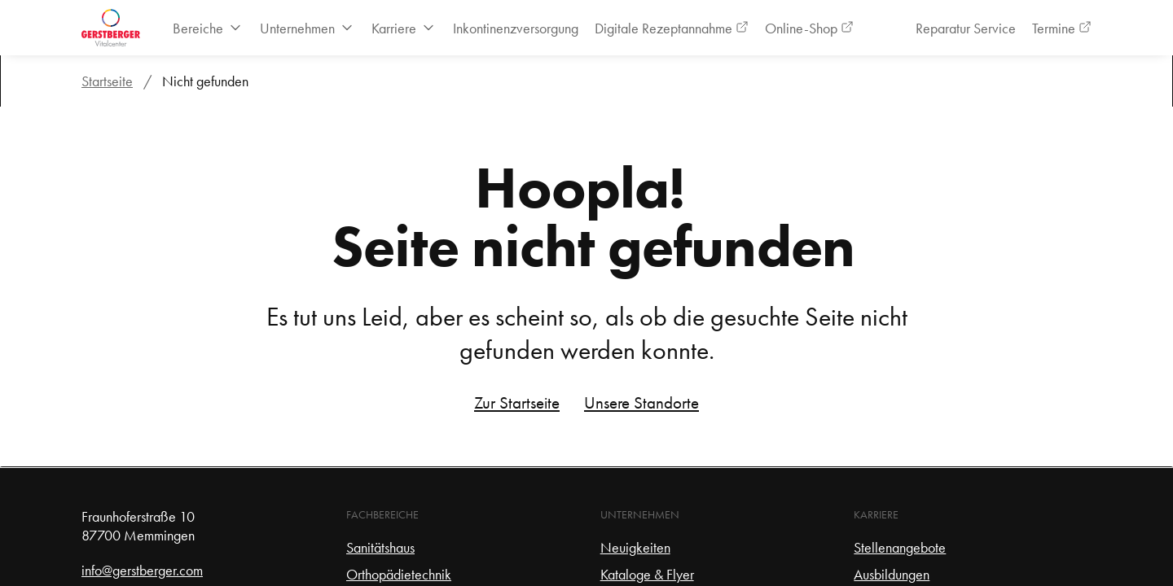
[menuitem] (208, 28)
